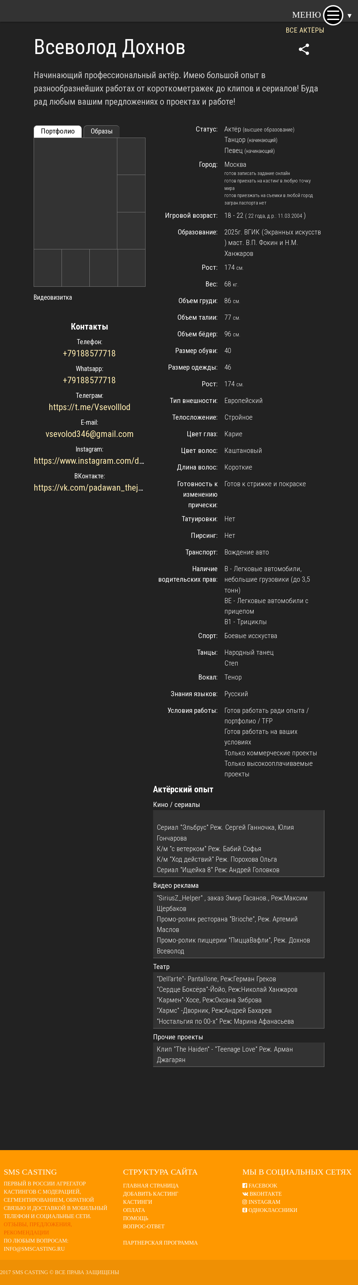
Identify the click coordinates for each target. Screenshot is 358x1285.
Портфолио (58, 131)
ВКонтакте (262, 1194)
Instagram (261, 1202)
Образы (102, 131)
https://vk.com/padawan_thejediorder (100, 487)
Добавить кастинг (150, 1194)
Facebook (259, 1186)
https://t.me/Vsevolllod (90, 407)
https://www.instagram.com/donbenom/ (104, 461)
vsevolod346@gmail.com (90, 434)
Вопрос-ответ (144, 1226)
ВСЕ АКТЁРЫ (305, 30)
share (304, 49)
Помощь (135, 1218)
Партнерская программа (160, 1243)
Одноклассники (269, 1210)
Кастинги (137, 1202)
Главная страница (151, 1186)
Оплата (134, 1210)
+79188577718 (89, 353)
